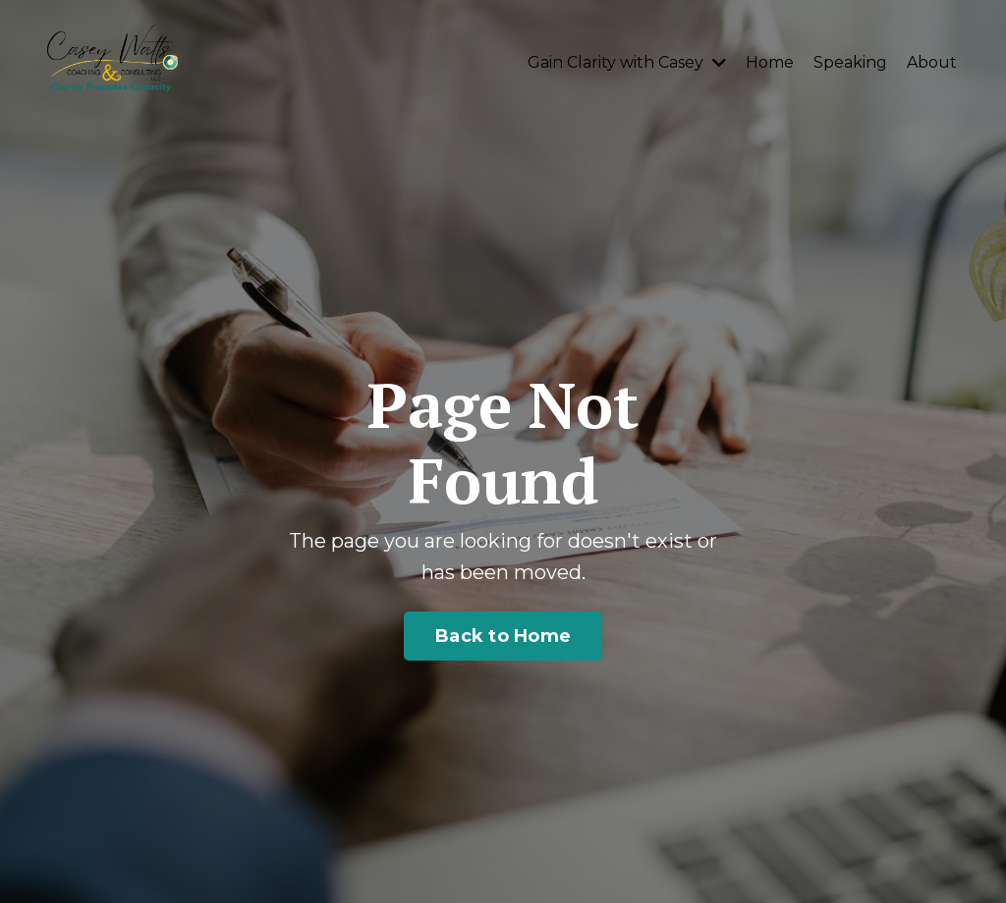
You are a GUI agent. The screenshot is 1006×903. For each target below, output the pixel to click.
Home (770, 62)
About (932, 62)
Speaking (850, 62)
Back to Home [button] (503, 636)
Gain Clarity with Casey (627, 62)
